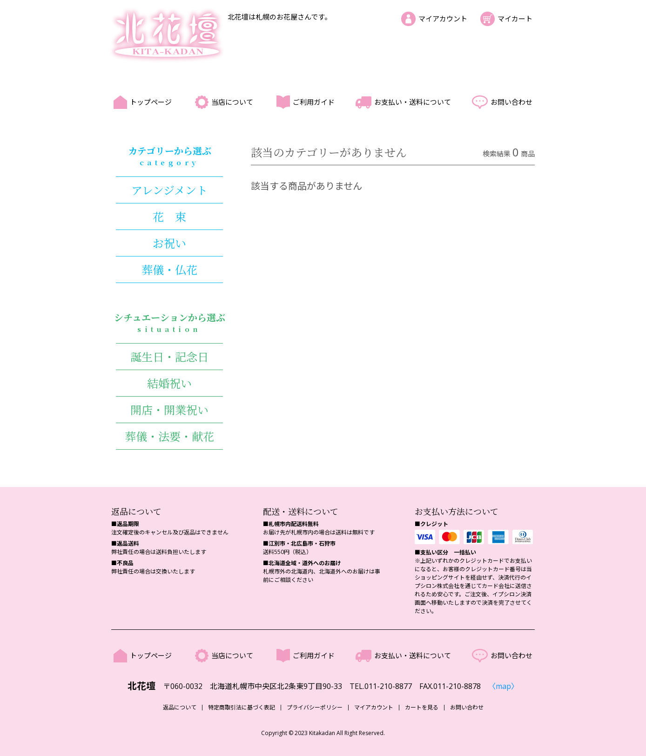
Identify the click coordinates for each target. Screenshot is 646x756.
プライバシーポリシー (315, 707)
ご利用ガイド (314, 102)
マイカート (515, 18)
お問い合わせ (511, 102)
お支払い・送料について (412, 102)
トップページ (151, 102)
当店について (232, 102)
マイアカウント (442, 18)
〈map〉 (503, 686)
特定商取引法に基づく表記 (241, 707)
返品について (179, 707)
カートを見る (421, 707)
